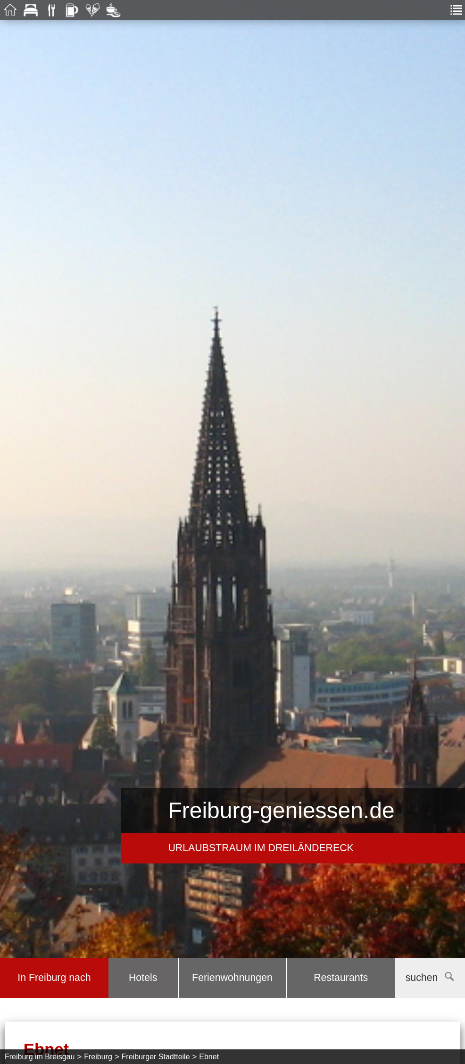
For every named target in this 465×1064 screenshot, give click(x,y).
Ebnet (209, 1057)
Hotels (143, 977)
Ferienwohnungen (232, 977)
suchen (430, 977)
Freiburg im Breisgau (40, 1057)
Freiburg (98, 1057)
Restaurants (341, 977)
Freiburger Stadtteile (156, 1057)
